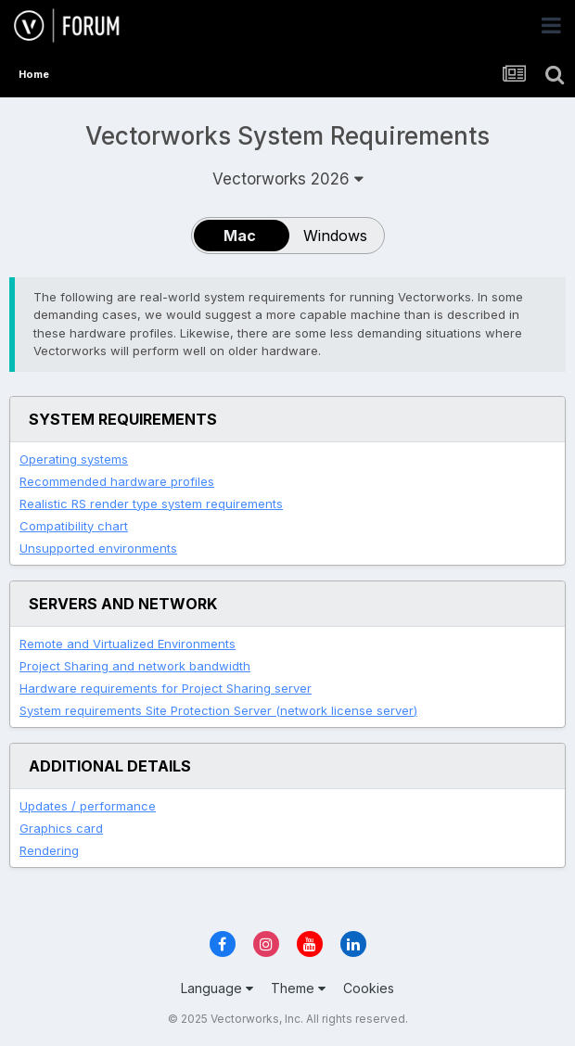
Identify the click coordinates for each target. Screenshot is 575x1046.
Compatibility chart (73, 525)
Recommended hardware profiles (116, 481)
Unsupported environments (98, 548)
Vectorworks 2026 (288, 179)
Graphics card (61, 828)
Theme (298, 988)
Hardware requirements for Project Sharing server (165, 688)
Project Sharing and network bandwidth (134, 665)
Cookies (368, 988)
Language (217, 988)
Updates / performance (87, 805)
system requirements (151, 503)
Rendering (49, 850)
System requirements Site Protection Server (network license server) (218, 710)
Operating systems (73, 459)
